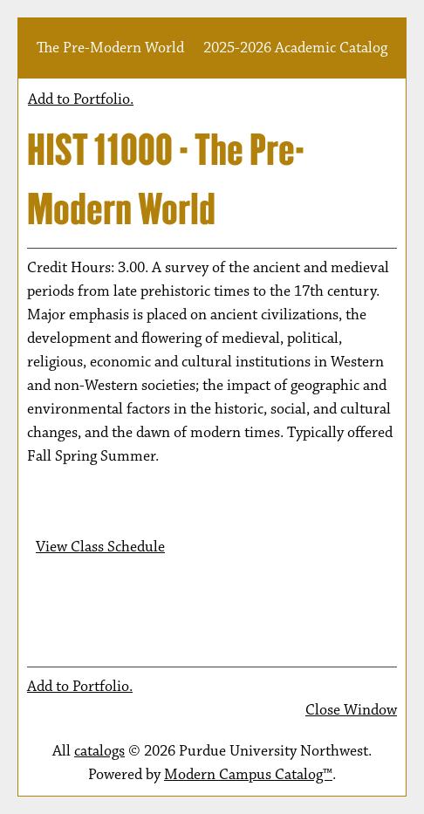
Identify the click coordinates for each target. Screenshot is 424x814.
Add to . (80, 99)
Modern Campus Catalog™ (248, 774)
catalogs (99, 751)
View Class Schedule (100, 547)
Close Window (351, 710)
